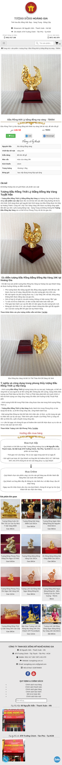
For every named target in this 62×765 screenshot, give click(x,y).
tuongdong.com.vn (36, 661)
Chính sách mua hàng (34, 685)
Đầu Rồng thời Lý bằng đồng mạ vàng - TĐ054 (31, 119)
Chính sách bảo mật (33, 696)
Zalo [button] (28, 136)
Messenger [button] (48, 136)
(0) (58, 44)
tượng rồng (23, 48)
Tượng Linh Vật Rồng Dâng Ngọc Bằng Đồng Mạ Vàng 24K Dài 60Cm (51, 628)
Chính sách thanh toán (33, 687)
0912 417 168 (11, 37)
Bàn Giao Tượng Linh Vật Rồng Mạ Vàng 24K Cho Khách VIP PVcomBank (31, 628)
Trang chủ (6, 48)
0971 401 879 (54, 37)
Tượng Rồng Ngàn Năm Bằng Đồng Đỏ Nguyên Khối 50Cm (51, 523)
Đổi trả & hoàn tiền (33, 694)
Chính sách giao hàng (34, 689)
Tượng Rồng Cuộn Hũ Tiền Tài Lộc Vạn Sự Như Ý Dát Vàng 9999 (10, 523)
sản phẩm (14, 48)
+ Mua (10, 136)
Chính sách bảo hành (33, 692)
